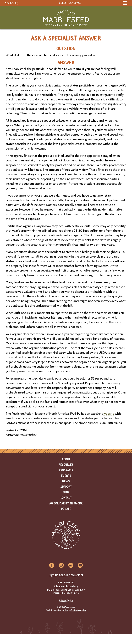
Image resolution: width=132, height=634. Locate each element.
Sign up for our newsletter (66, 575)
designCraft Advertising (75, 610)
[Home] (66, 18)
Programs (66, 470)
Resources (66, 465)
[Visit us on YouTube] (80, 565)
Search (11, 3)
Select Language (70, 3)
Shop (66, 492)
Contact (66, 498)
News (66, 481)
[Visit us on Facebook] (51, 565)
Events (66, 476)
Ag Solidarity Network (66, 503)
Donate (66, 509)
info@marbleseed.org (66, 586)
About (66, 459)
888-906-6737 (66, 582)
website (108, 414)
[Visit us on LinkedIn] (70, 565)
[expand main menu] (125, 3)
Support (66, 487)
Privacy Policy (66, 600)
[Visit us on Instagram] (61, 565)
